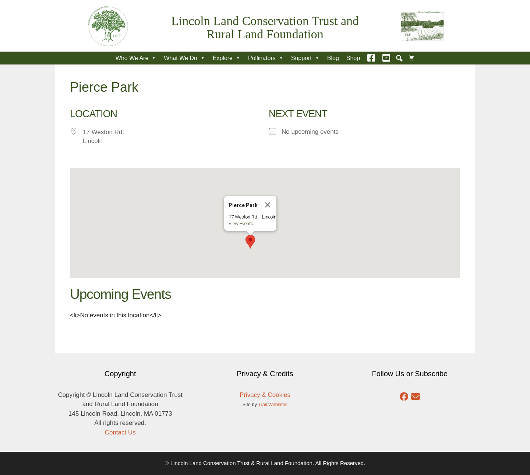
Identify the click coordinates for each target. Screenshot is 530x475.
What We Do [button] (184, 58)
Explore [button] (227, 58)
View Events (241, 223)
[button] (399, 58)
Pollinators (266, 58)
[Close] (267, 205)
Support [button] (305, 58)
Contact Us (120, 432)
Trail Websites (272, 404)
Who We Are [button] (136, 58)
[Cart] (411, 58)
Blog (333, 58)
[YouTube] (386, 58)
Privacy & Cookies (265, 394)
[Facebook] (371, 58)
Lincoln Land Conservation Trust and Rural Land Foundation (265, 27)
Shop (353, 58)
